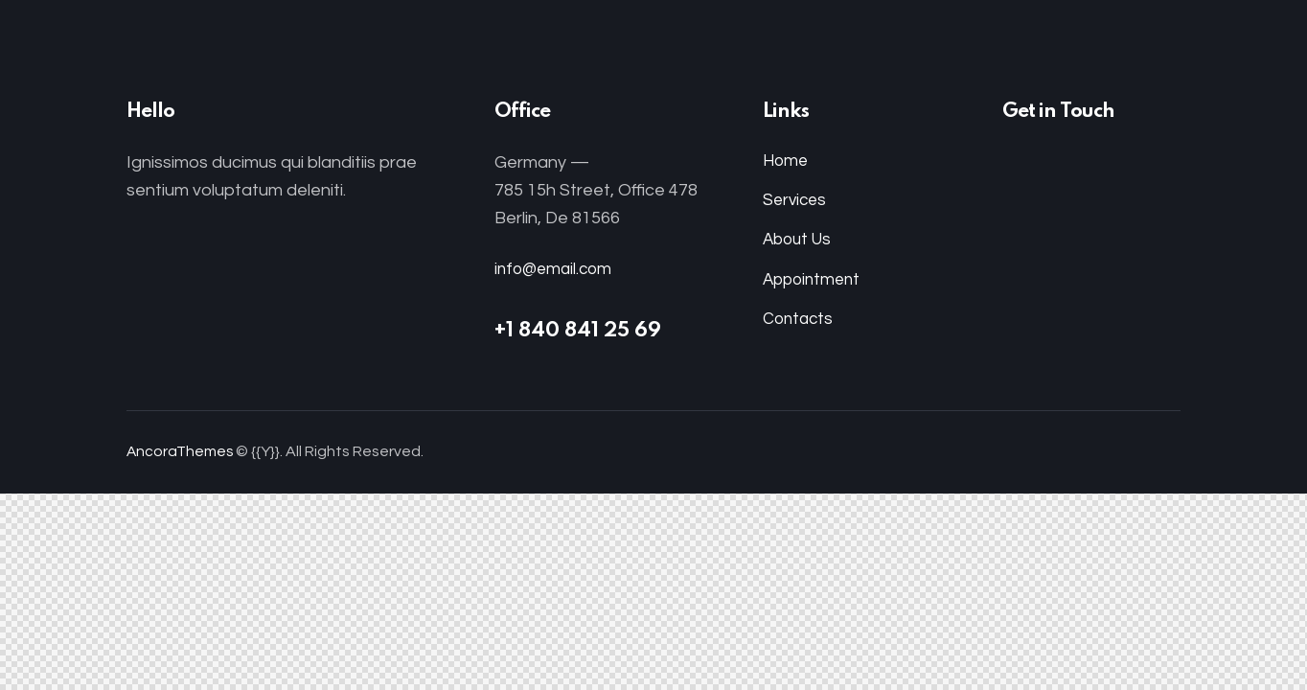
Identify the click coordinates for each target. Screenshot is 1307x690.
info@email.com (556, 269)
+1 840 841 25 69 (577, 331)
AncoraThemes (181, 451)
